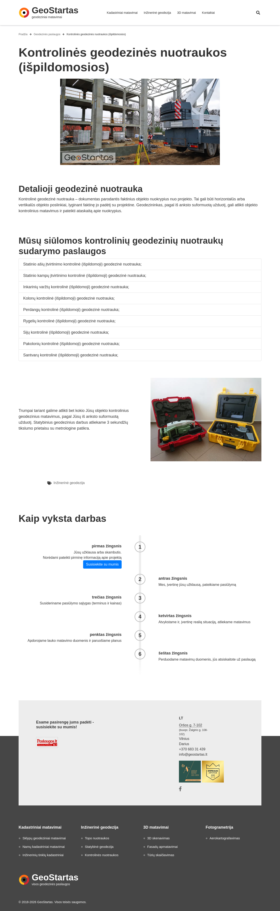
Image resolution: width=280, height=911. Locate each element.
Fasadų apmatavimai (162, 847)
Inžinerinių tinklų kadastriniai (43, 855)
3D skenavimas (158, 838)
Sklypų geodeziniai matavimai (44, 838)
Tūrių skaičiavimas (160, 855)
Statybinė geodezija (99, 847)
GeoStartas (55, 10)
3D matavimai (186, 12)
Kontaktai (208, 12)
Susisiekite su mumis (102, 564)
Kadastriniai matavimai (122, 12)
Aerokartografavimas (225, 838)
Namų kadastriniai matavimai (44, 847)
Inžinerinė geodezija (157, 12)
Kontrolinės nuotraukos (101, 855)
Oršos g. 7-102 (190, 725)
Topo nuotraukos (97, 838)
